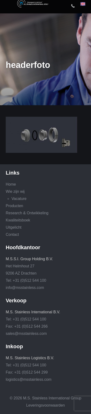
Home (11, 184)
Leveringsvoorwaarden (45, 405)
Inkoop (14, 346)
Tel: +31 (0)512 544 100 (26, 280)
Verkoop (16, 301)
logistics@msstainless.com (28, 379)
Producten (14, 206)
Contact (12, 234)
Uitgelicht (13, 227)
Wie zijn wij (15, 191)
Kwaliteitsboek (18, 220)
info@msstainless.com (25, 288)
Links (12, 173)
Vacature (19, 199)
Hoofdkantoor (23, 247)
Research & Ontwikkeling (27, 213)
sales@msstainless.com (26, 333)
